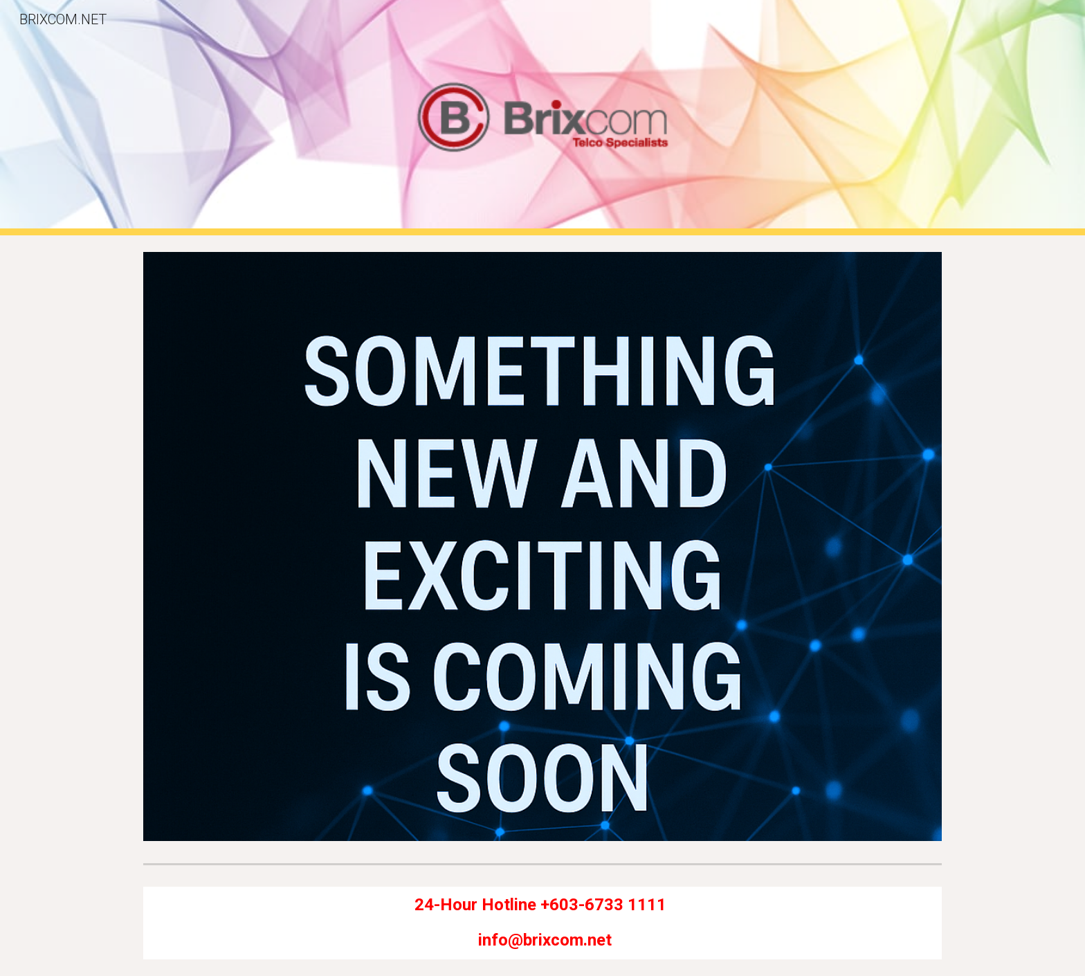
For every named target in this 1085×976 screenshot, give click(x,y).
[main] (542, 923)
